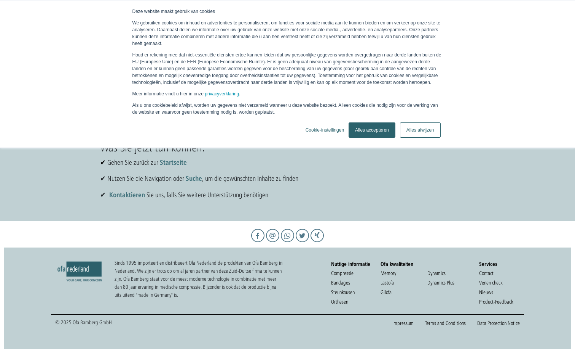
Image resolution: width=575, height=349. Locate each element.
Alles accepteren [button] (372, 130)
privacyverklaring (222, 93)
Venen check (490, 283)
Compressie (342, 273)
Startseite (173, 162)
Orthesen (339, 302)
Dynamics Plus (440, 283)
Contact (486, 273)
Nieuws (486, 292)
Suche (194, 178)
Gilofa (386, 292)
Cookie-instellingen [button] (325, 130)
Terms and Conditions (445, 323)
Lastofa (387, 283)
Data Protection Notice (498, 323)
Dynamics (436, 273)
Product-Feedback (496, 302)
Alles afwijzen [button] (420, 130)
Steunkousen (343, 292)
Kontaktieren (127, 194)
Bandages (340, 283)
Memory (388, 273)
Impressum (403, 323)
